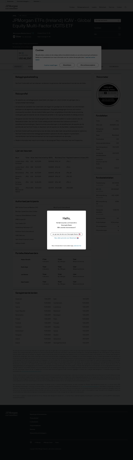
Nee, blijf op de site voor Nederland (67, 238)
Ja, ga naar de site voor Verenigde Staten (66, 234)
